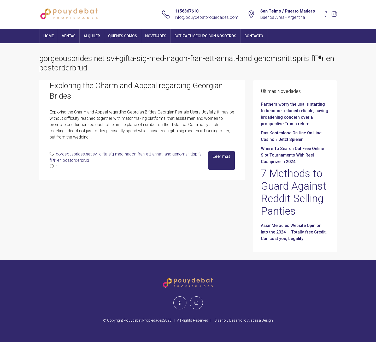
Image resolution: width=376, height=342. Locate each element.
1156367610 (186, 11)
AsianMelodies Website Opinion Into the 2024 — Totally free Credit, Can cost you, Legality (294, 232)
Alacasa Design (260, 320)
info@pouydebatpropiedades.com (206, 17)
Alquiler (92, 36)
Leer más (222, 156)
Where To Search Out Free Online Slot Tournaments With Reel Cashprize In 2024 (292, 155)
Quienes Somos (122, 36)
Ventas (68, 36)
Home (48, 36)
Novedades (155, 36)
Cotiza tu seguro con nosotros (205, 36)
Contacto (253, 36)
